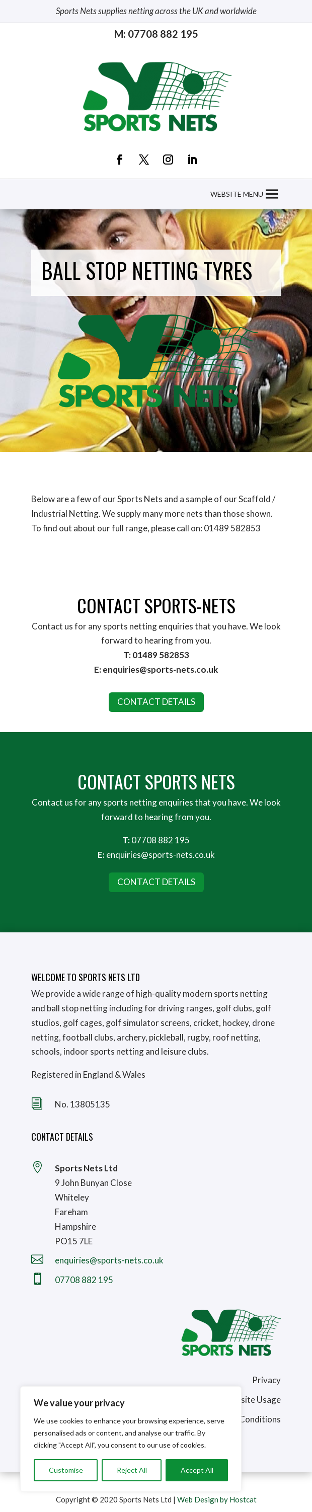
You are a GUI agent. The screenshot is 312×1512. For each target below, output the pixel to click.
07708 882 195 (160, 840)
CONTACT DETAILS (156, 701)
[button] (236, 194)
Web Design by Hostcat (217, 1499)
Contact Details (156, 882)
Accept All (197, 1470)
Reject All (132, 1470)
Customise (66, 1470)
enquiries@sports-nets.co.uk (160, 854)
